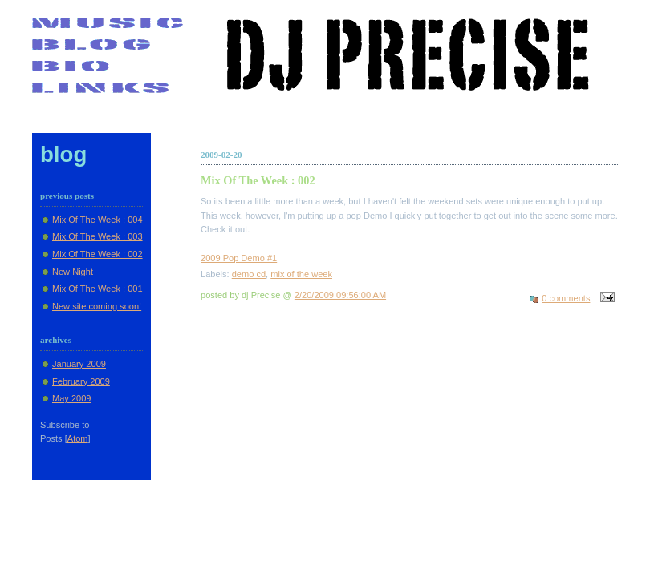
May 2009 (71, 398)
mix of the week (301, 274)
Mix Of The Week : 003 (97, 236)
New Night (72, 271)
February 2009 (81, 381)
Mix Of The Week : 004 (97, 219)
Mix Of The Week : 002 (97, 254)
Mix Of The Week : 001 (97, 288)
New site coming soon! (96, 306)
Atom (77, 438)
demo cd (249, 274)
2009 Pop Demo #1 (239, 258)
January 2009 (79, 364)
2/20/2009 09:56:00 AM (340, 295)
